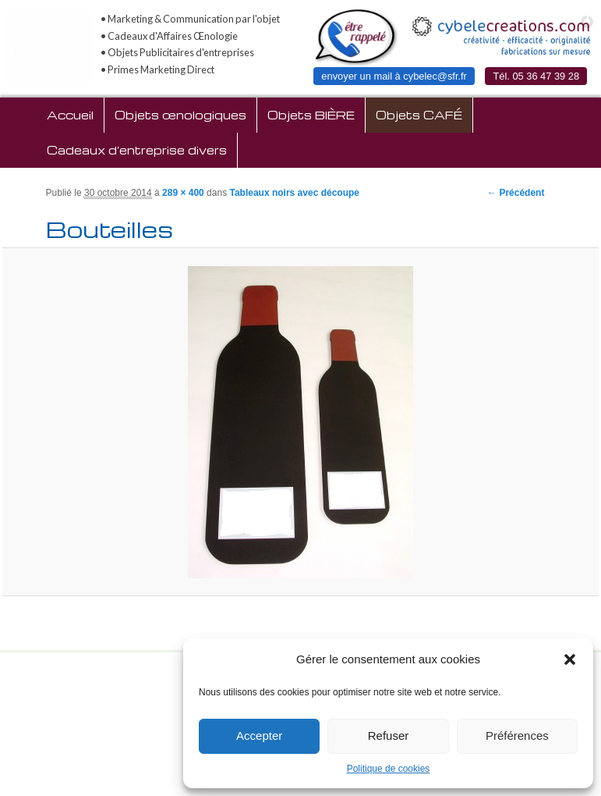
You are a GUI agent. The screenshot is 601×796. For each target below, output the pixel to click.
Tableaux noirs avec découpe (294, 192)
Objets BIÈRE (311, 115)
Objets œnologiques (180, 115)
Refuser (388, 735)
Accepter (259, 735)
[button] (570, 659)
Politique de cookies (388, 768)
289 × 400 (183, 192)
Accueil (70, 115)
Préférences (517, 735)
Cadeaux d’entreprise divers (137, 150)
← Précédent (515, 192)
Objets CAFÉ (419, 115)
